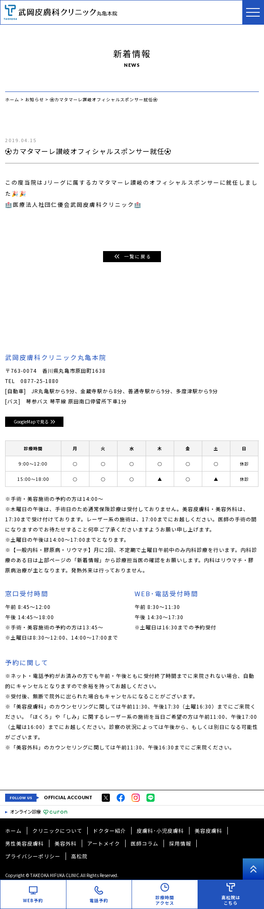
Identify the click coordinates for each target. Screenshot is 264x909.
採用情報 (180, 843)
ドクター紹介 (109, 830)
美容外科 (66, 843)
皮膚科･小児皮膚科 (160, 830)
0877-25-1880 (39, 380)
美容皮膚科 (208, 830)
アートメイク (103, 843)
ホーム (13, 830)
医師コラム (144, 843)
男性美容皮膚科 (24, 843)
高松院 (79, 856)
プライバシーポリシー (32, 856)
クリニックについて (57, 830)
